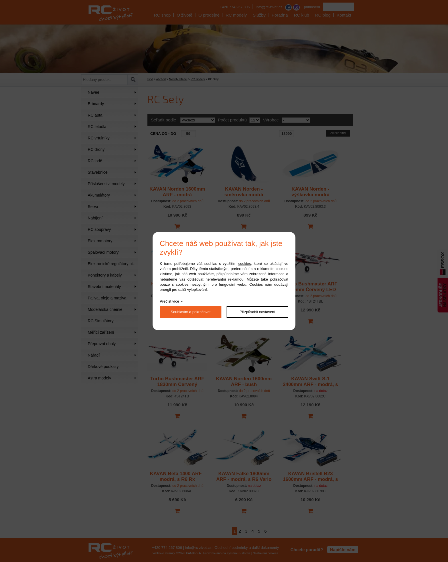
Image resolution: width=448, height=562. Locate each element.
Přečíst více (169, 301)
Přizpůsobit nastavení (257, 312)
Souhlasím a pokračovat (190, 312)
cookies (244, 263)
